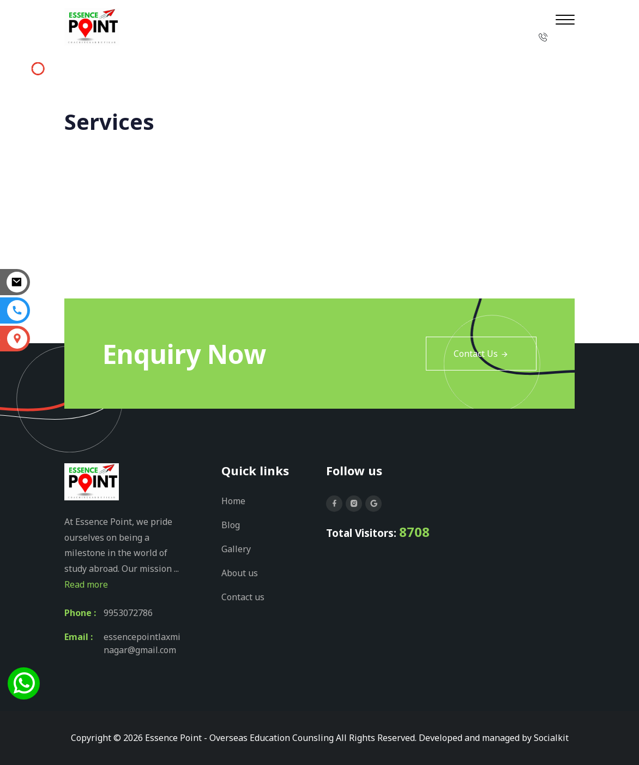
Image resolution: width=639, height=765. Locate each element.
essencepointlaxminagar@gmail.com (142, 643)
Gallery (236, 549)
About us (239, 573)
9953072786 (128, 613)
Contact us (242, 597)
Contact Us (481, 354)
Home (513, 122)
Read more (86, 584)
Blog (230, 525)
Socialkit (551, 738)
